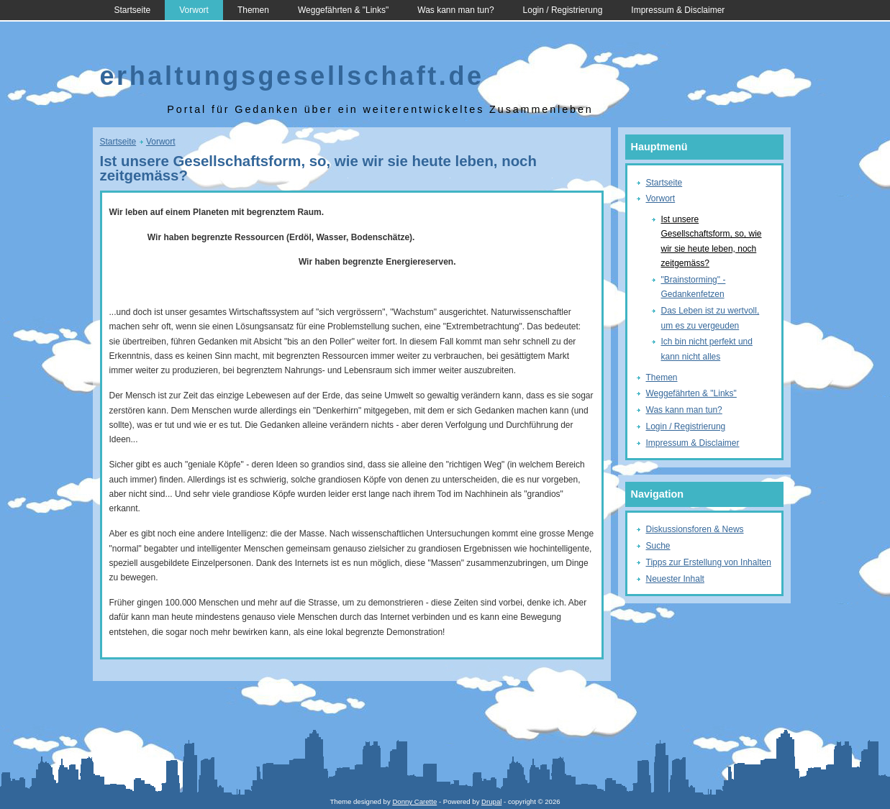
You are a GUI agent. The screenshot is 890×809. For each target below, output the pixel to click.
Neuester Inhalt (675, 579)
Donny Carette (414, 801)
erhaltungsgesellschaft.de (292, 76)
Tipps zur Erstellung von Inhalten (708, 562)
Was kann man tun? (455, 10)
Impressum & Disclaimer (678, 10)
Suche (658, 546)
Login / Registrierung (563, 10)
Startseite (132, 10)
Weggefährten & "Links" (343, 10)
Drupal (491, 801)
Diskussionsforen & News (695, 529)
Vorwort (194, 10)
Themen (253, 10)
